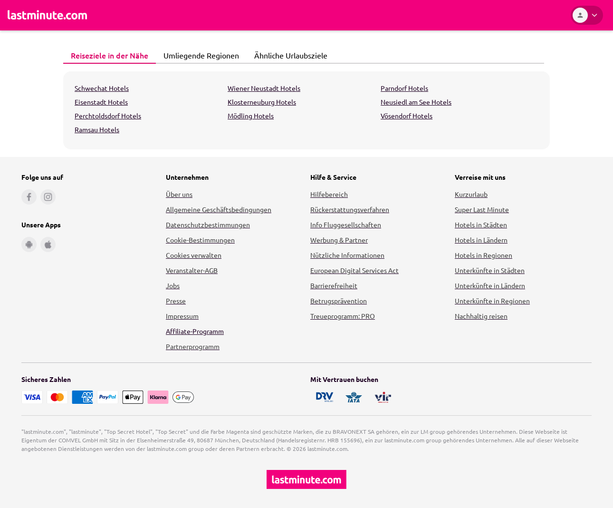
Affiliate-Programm (195, 331)
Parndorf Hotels (404, 88)
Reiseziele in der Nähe (107, 55)
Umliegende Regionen (198, 55)
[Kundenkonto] (587, 15)
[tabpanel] (306, 110)
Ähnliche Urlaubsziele (288, 55)
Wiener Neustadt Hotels (264, 88)
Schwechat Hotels (102, 88)
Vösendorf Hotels (406, 115)
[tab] (109, 56)
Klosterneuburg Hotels (262, 102)
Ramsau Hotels (97, 129)
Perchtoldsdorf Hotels (108, 115)
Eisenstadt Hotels (101, 102)
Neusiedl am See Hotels (416, 102)
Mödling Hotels (251, 115)
